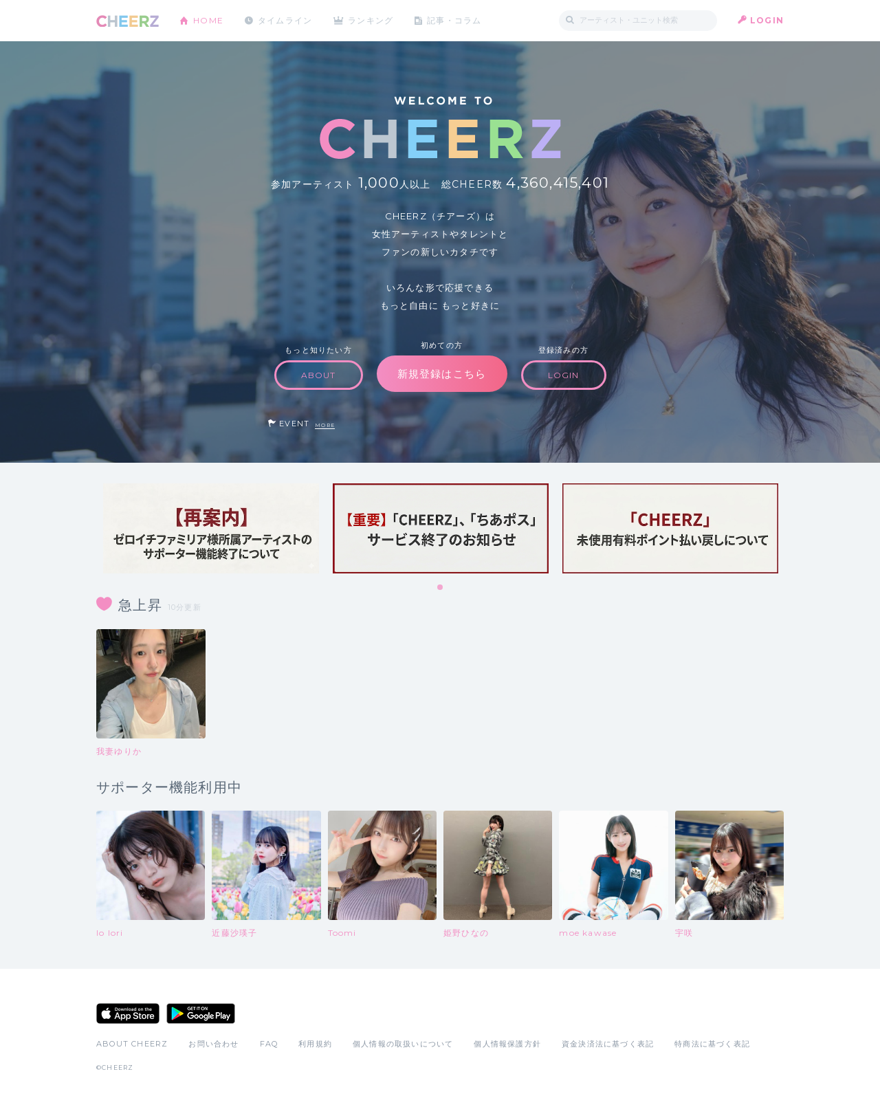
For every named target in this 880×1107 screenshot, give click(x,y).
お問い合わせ (213, 1044)
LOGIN (767, 20)
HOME (208, 20)
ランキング (372, 20)
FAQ (269, 1044)
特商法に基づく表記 (712, 1044)
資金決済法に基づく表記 (608, 1044)
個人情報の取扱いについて (403, 1044)
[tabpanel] (211, 528)
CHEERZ (127, 21)
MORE (325, 425)
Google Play (200, 1013)
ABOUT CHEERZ (132, 1044)
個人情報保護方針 (507, 1044)
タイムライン (285, 20)
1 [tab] (440, 587)
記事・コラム (455, 20)
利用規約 (315, 1044)
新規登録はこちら (442, 373)
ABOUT (318, 375)
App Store (128, 1013)
